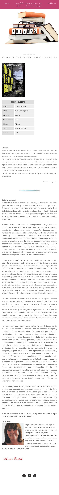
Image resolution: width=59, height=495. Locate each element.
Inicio (7, 3)
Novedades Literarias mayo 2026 (29, 3)
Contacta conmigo (33, 6)
